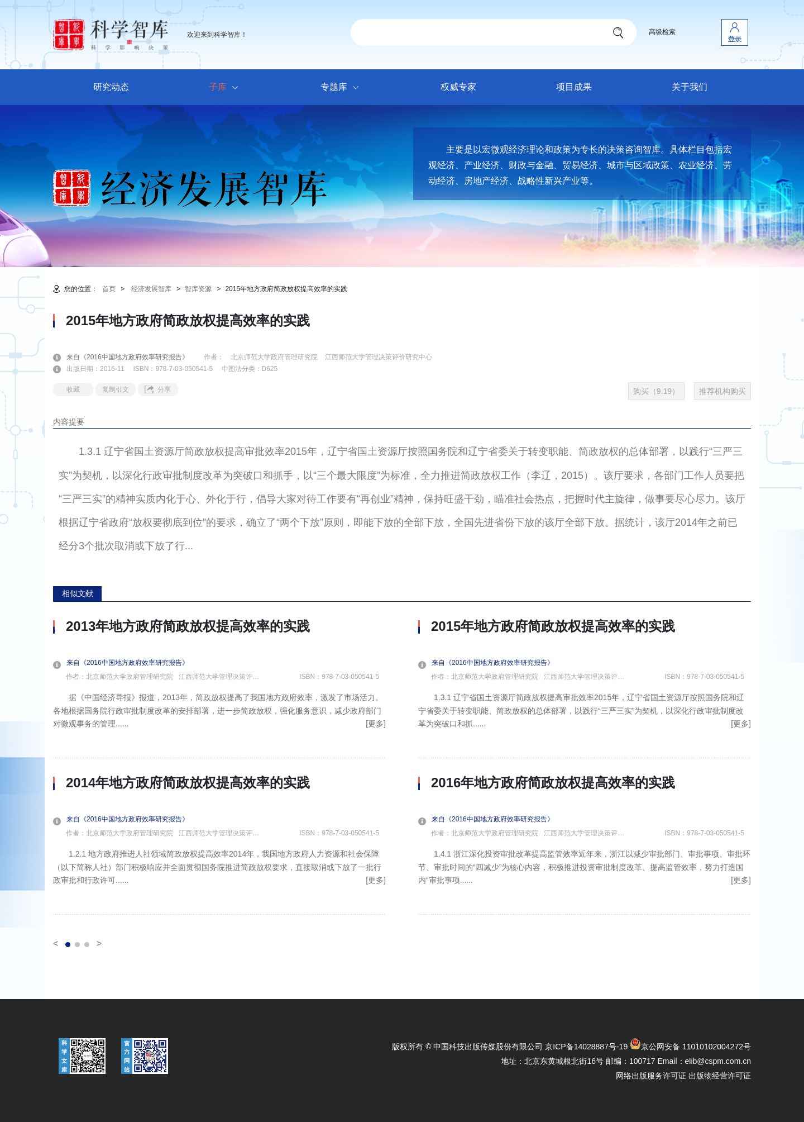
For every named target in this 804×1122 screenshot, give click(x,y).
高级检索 (662, 32)
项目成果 (574, 87)
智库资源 (198, 289)
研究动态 (111, 87)
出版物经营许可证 (719, 1075)
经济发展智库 (151, 289)
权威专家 (458, 87)
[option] (219, 766)
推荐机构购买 (722, 391)
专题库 (342, 87)
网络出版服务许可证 (651, 1075)
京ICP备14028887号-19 (586, 1046)
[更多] (376, 723)
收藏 (73, 389)
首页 (109, 289)
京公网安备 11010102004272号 (690, 1046)
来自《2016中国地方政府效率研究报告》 (134, 357)
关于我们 (689, 87)
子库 (226, 87)
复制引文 (115, 389)
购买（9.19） (656, 391)
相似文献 (77, 593)
